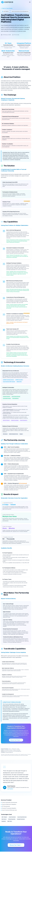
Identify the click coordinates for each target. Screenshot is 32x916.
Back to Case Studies (6, 8)
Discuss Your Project (16, 740)
